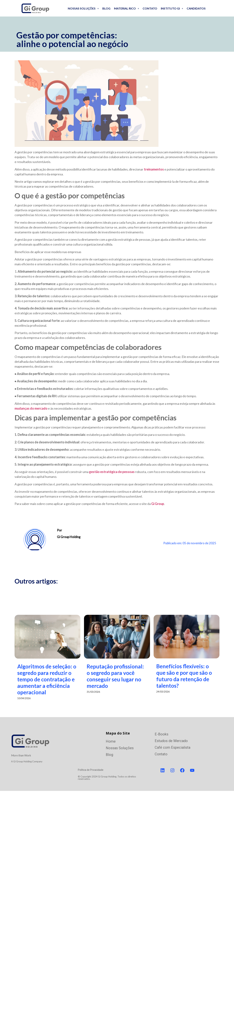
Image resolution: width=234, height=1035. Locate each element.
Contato (150, 8)
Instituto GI (172, 8)
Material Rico (126, 8)
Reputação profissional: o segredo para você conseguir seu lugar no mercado (147, 676)
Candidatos (196, 8)
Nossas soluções (83, 8)
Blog (106, 8)
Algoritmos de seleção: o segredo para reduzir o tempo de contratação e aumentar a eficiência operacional (46, 679)
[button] (83, 8)
